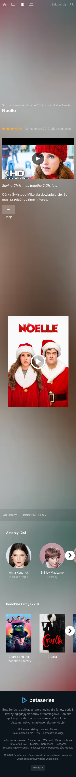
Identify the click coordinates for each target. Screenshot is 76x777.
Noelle (66, 105)
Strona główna (11, 105)
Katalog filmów (49, 729)
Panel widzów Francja (60, 747)
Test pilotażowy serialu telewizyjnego (24, 747)
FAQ (38, 732)
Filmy (29, 105)
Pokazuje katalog (28, 729)
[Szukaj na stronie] (72, 4)
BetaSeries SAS (18, 743)
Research (61, 743)
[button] (18, 563)
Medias (34, 743)
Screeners (47, 743)
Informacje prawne (14, 740)
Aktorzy (10, 515)
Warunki (47, 740)
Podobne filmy (35, 515)
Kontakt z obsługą (53, 732)
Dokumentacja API (22, 732)
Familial (53, 105)
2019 (40, 105)
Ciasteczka (34, 740)
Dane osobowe (64, 740)
